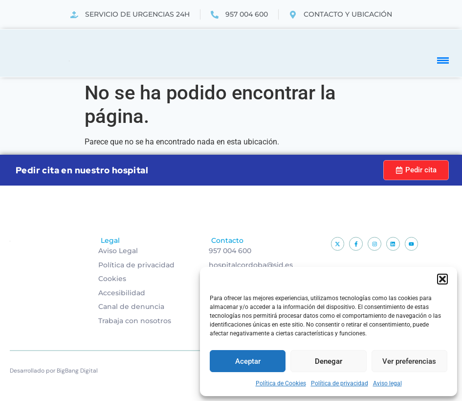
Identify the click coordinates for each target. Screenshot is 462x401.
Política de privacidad (339, 383)
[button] (442, 279)
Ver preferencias (409, 361)
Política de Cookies (281, 383)
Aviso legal (387, 383)
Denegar (328, 361)
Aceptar (248, 361)
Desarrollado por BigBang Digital (54, 371)
